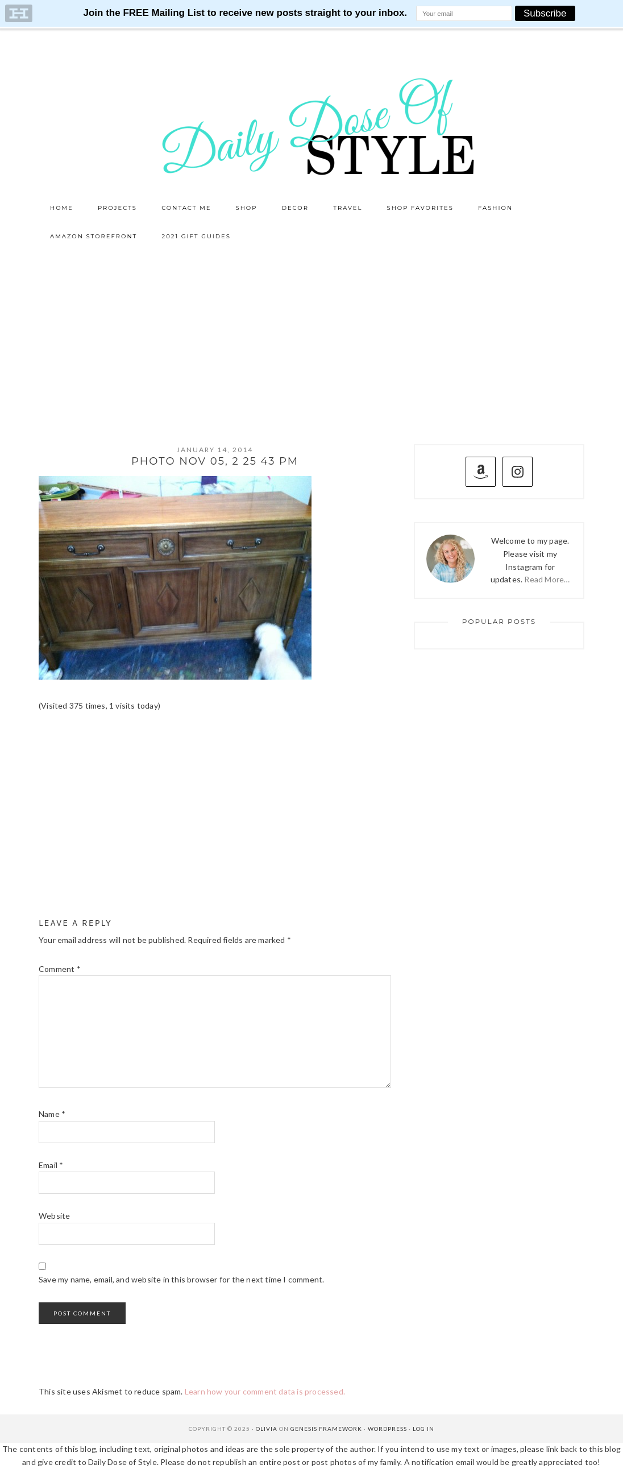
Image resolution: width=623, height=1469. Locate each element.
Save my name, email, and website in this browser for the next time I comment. (181, 1279)
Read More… (547, 579)
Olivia (266, 1428)
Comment (60, 969)
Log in (423, 1428)
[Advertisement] (311, 336)
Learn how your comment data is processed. (265, 1391)
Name (52, 1114)
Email (51, 1165)
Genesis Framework (326, 1428)
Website (54, 1215)
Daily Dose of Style (311, 126)
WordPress (387, 1428)
